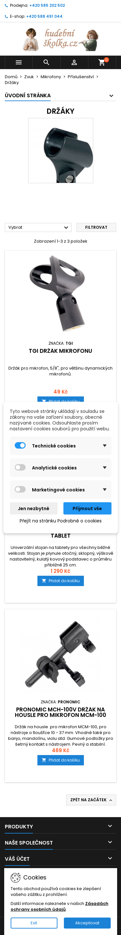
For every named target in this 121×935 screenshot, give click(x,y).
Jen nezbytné (33, 508)
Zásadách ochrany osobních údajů (59, 906)
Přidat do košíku (61, 580)
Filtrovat (96, 227)
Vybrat (39, 228)
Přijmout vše (87, 508)
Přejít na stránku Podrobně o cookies (61, 521)
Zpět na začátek (91, 800)
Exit (34, 923)
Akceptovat (87, 923)
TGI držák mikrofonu (60, 351)
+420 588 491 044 (44, 16)
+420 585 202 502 (47, 5)
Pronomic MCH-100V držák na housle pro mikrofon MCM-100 (60, 712)
